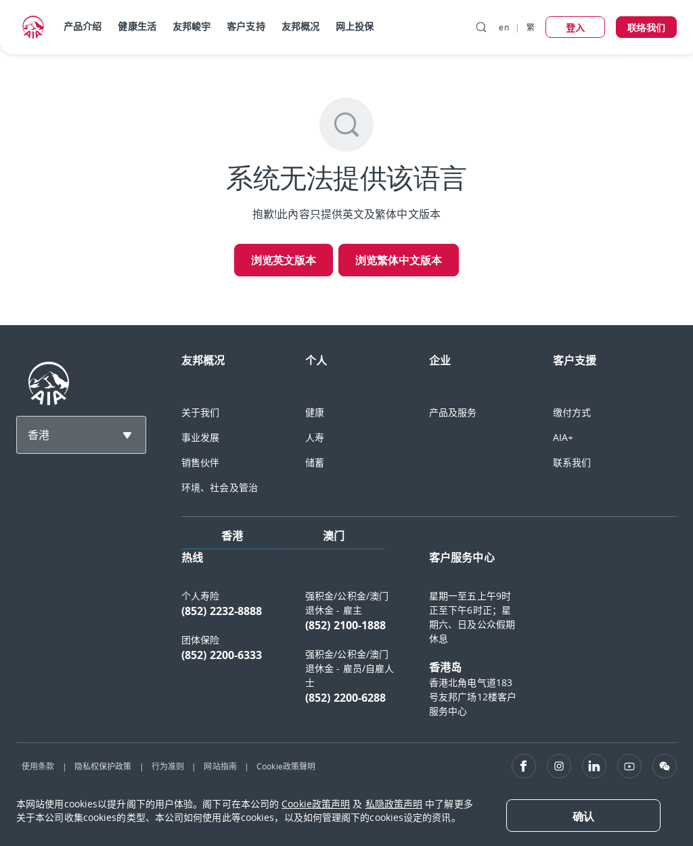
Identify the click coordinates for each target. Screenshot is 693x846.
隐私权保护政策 (103, 766)
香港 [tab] (232, 535)
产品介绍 (83, 26)
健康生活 (137, 26)
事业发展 (200, 437)
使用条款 (38, 766)
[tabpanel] (429, 640)
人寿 (314, 437)
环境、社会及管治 (219, 487)
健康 (314, 412)
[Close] (583, 815)
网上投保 (355, 26)
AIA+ (563, 437)
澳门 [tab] (333, 535)
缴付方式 (572, 412)
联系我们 (572, 462)
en (503, 27)
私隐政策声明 (394, 803)
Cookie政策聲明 (285, 766)
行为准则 (168, 766)
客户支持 (246, 26)
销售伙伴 (200, 462)
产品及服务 (453, 412)
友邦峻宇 (191, 26)
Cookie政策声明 (316, 803)
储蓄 (314, 462)
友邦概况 (300, 26)
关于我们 (200, 412)
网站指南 (220, 766)
